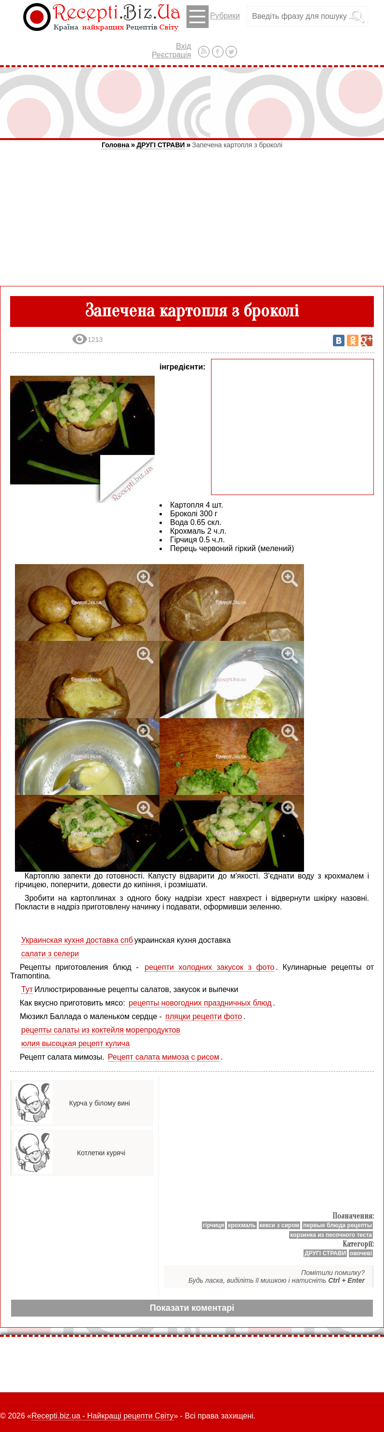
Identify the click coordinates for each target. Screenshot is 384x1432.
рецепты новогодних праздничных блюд (200, 1003)
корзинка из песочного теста (331, 1235)
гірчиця (213, 1225)
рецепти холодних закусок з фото (209, 967)
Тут (27, 989)
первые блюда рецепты (337, 1225)
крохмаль (241, 1225)
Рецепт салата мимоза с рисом (163, 1057)
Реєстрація (171, 55)
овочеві (361, 1253)
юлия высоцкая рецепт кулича (75, 1043)
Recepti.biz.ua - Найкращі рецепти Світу (102, 1416)
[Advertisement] (192, 102)
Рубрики (213, 16)
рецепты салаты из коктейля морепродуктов (100, 1030)
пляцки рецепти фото (203, 1016)
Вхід (183, 46)
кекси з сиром (280, 1225)
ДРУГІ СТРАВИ (160, 145)
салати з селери (50, 954)
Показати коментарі (192, 1308)
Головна (116, 145)
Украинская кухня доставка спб (77, 940)
